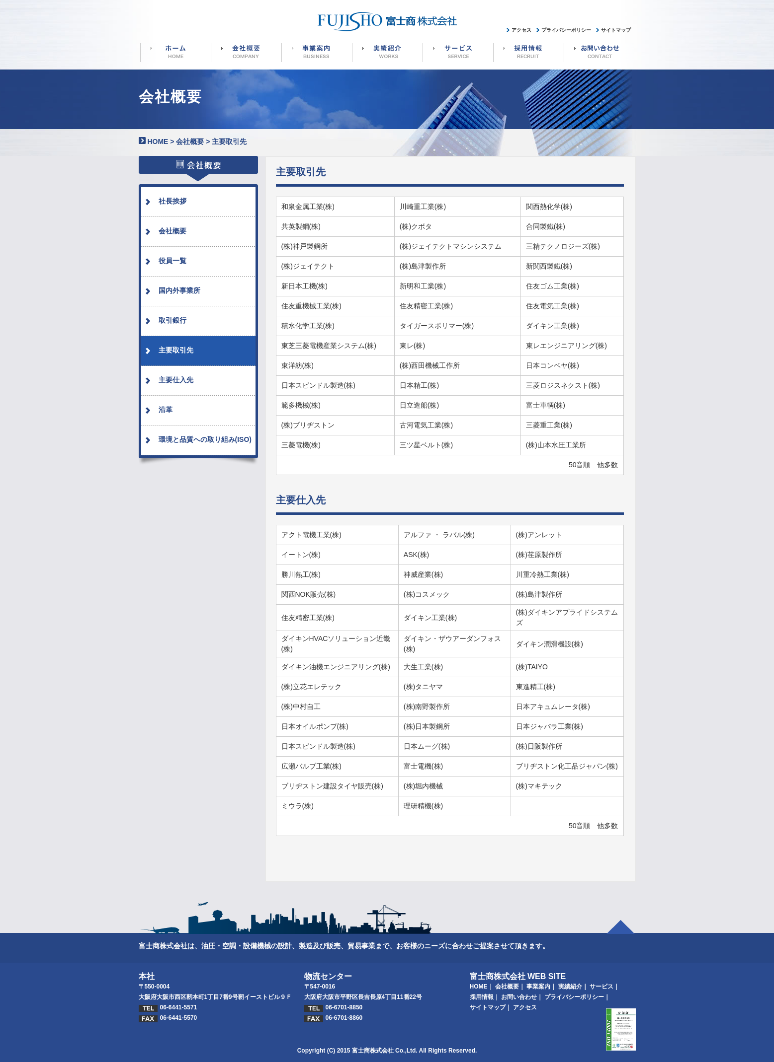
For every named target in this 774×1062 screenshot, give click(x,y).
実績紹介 (570, 986)
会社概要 (190, 141)
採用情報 (482, 996)
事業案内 (538, 986)
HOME (157, 141)
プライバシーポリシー (574, 996)
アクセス (525, 1007)
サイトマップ (488, 1007)
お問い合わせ (519, 996)
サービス (601, 986)
